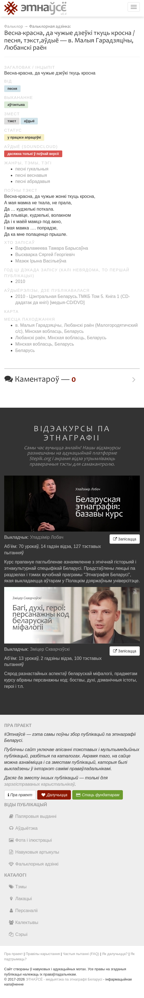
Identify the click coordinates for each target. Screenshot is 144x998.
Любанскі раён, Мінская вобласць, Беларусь (60, 337)
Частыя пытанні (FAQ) (81, 954)
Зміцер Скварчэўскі (50, 649)
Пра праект (20, 795)
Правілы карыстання (43, 954)
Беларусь (25, 350)
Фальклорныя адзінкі (33, 864)
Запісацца (124, 539)
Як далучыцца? (115, 954)
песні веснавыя (31, 175)
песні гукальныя (31, 169)
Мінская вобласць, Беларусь (44, 344)
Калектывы (23, 922)
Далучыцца (54, 795)
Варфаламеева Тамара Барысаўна (51, 248)
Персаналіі (23, 910)
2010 (20, 281)
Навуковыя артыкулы (33, 852)
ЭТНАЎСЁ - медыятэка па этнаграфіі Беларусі (64, 979)
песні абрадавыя (32, 181)
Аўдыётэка (23, 828)
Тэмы (17, 886)
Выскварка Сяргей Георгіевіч (45, 254)
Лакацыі (20, 898)
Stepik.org (40, 458)
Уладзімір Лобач (47, 537)
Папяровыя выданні (32, 816)
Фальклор (13, 26)
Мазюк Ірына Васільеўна (40, 261)
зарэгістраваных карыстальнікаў (39, 784)
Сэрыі (18, 934)
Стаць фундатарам (98, 795)
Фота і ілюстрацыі (30, 840)
